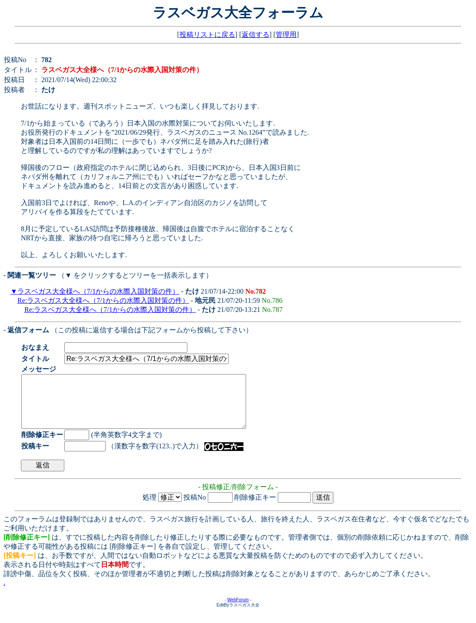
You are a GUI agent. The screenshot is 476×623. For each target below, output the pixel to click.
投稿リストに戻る (207, 34)
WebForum (238, 610)
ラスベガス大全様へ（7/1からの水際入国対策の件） (98, 291)
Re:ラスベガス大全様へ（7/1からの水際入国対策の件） (103, 300)
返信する (256, 34)
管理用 (286, 34)
